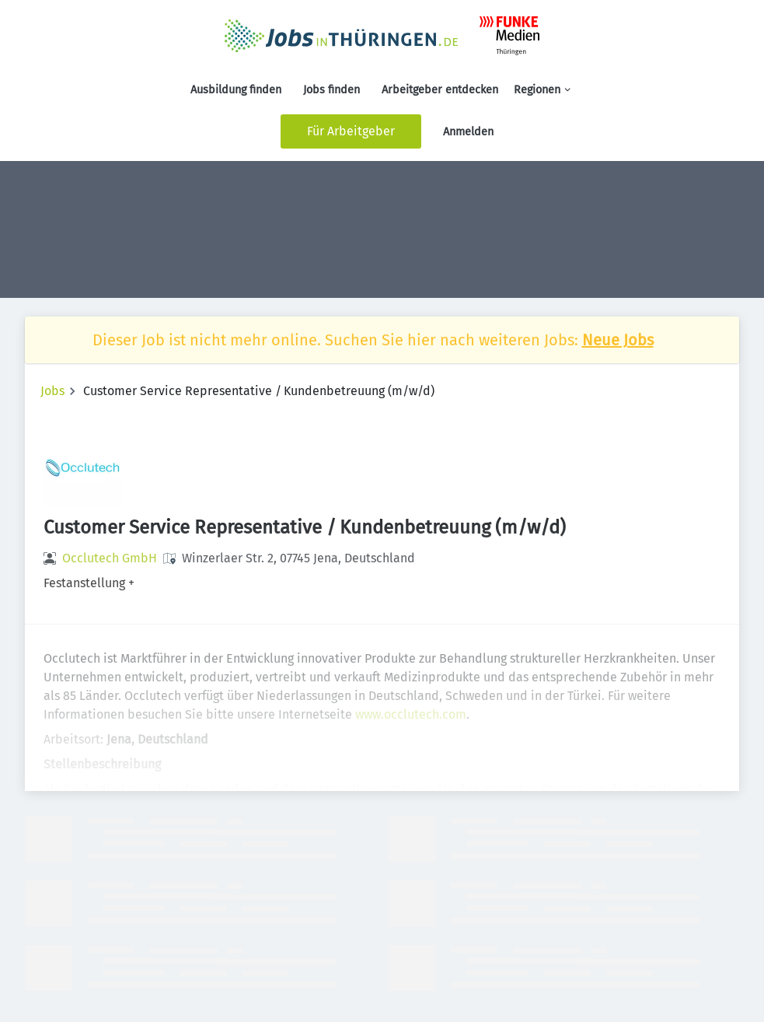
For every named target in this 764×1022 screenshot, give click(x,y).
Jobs (52, 390)
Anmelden (468, 131)
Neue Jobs (618, 340)
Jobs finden (331, 89)
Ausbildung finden (235, 89)
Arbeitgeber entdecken (440, 89)
